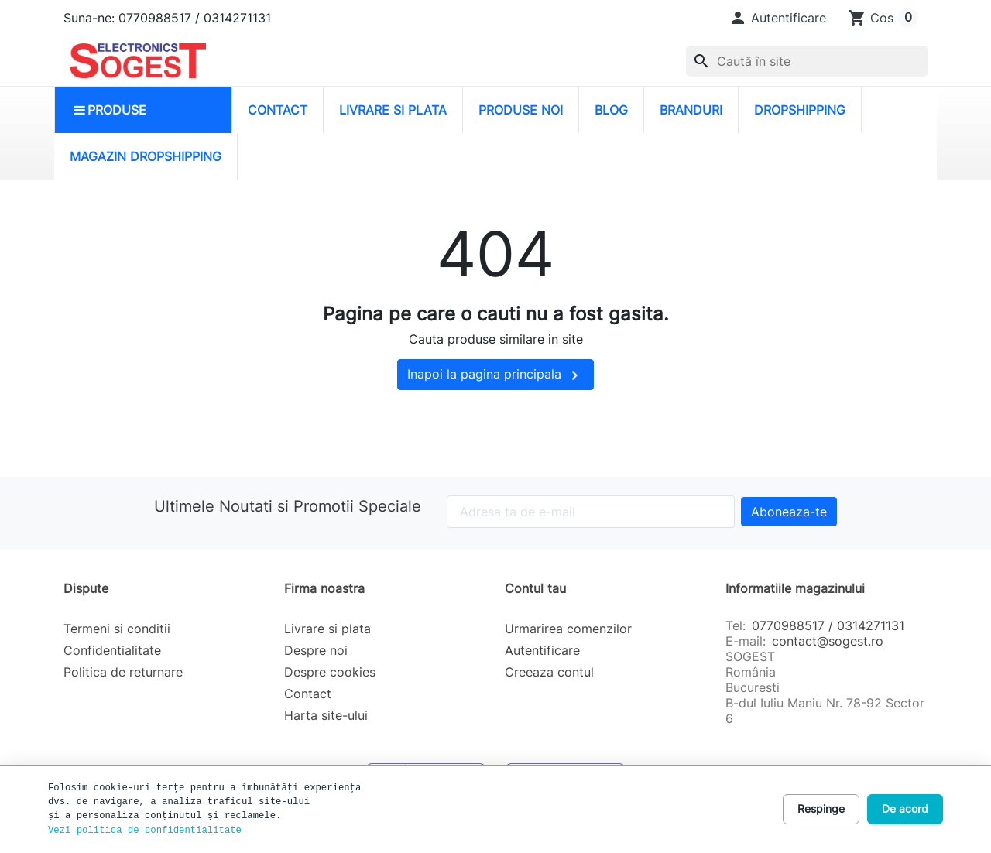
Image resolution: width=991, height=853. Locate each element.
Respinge (821, 808)
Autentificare (542, 650)
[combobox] (807, 61)
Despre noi (316, 650)
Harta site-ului (326, 715)
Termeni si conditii (116, 628)
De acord (905, 808)
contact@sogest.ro (827, 641)
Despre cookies (329, 672)
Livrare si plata (327, 628)
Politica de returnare (123, 672)
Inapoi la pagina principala (495, 375)
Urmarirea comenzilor (568, 628)
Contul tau (535, 588)
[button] (777, 18)
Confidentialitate (112, 650)
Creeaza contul (549, 672)
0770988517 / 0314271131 (828, 625)
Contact (307, 693)
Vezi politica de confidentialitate (145, 830)
